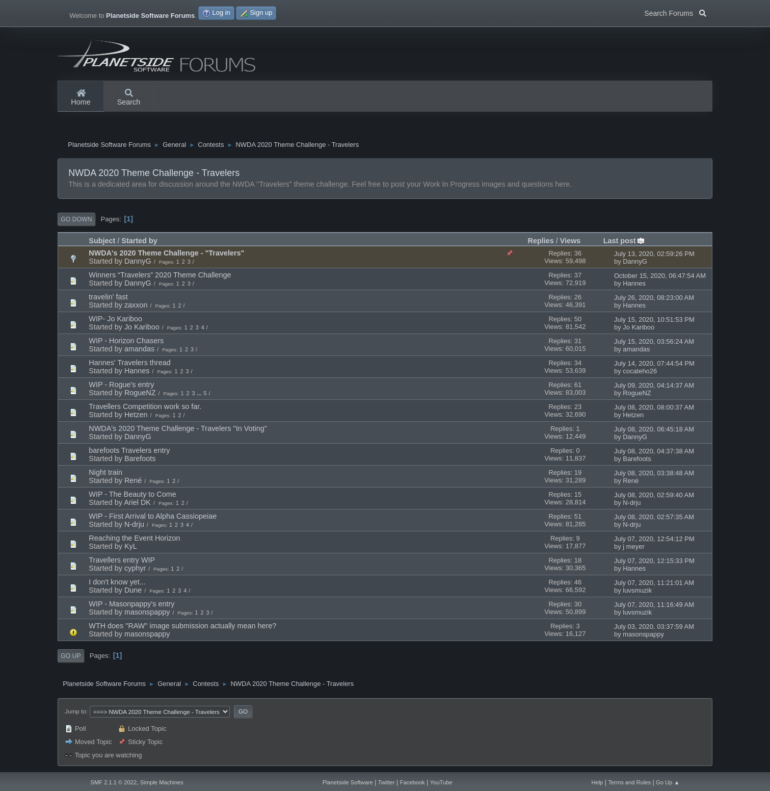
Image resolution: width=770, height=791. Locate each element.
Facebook (412, 782)
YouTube (441, 782)
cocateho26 (640, 372)
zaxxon (136, 306)
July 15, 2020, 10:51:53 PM (654, 320)
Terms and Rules (629, 782)
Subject (102, 242)
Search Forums (675, 12)
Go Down (76, 220)
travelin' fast (108, 298)
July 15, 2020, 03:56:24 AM (654, 342)
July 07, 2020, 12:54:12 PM (654, 540)
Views (570, 242)
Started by (139, 242)
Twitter (386, 782)
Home (80, 98)
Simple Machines (161, 782)
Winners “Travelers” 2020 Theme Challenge (160, 276)
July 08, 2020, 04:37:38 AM (654, 452)
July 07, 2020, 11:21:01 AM (654, 584)
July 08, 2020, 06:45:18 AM (654, 430)
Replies (541, 242)
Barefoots (140, 459)
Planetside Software (348, 782)
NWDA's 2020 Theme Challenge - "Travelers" (166, 254)
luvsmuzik (637, 591)
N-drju (632, 503)
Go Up (71, 656)
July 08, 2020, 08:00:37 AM (654, 408)
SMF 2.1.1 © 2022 (114, 782)
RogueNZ (140, 394)
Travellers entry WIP (122, 561)
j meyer (633, 547)
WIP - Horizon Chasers (126, 342)
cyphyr (135, 569)
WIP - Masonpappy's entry (131, 605)
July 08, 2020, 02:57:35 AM (654, 518)
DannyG (137, 262)
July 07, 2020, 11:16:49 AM (654, 605)
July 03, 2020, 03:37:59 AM (654, 627)
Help (597, 782)
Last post (624, 242)
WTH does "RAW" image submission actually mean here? (182, 627)
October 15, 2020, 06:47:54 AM (660, 276)
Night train (105, 473)
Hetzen (136, 416)
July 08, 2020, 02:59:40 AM (654, 496)
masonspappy (147, 613)
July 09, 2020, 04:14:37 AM (654, 386)
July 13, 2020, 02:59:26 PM (654, 255)
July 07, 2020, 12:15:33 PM (654, 562)
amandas (139, 350)
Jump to (75, 712)
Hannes (634, 284)
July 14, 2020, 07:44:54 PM (654, 364)
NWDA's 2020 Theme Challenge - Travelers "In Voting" (178, 429)
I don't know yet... (117, 583)
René (133, 481)
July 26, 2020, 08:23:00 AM (654, 298)
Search (129, 98)
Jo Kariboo (142, 328)
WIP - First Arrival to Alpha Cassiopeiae (153, 517)
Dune (133, 591)
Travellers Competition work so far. (145, 407)
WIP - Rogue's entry (121, 385)
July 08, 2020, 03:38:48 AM (654, 474)
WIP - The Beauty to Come (132, 495)
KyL (130, 547)
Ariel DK (137, 503)
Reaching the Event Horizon (134, 539)
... (200, 394)
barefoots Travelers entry (129, 451)
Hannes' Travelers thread (129, 364)
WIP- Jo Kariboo (115, 320)
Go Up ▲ (667, 782)
